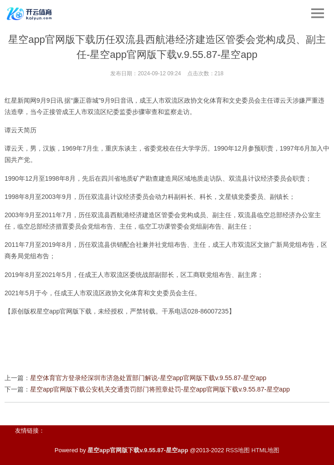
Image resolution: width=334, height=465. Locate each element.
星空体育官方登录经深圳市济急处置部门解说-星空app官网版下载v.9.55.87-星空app (148, 377)
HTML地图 (265, 450)
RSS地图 (238, 450)
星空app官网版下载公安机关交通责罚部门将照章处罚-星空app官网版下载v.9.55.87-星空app (160, 389)
